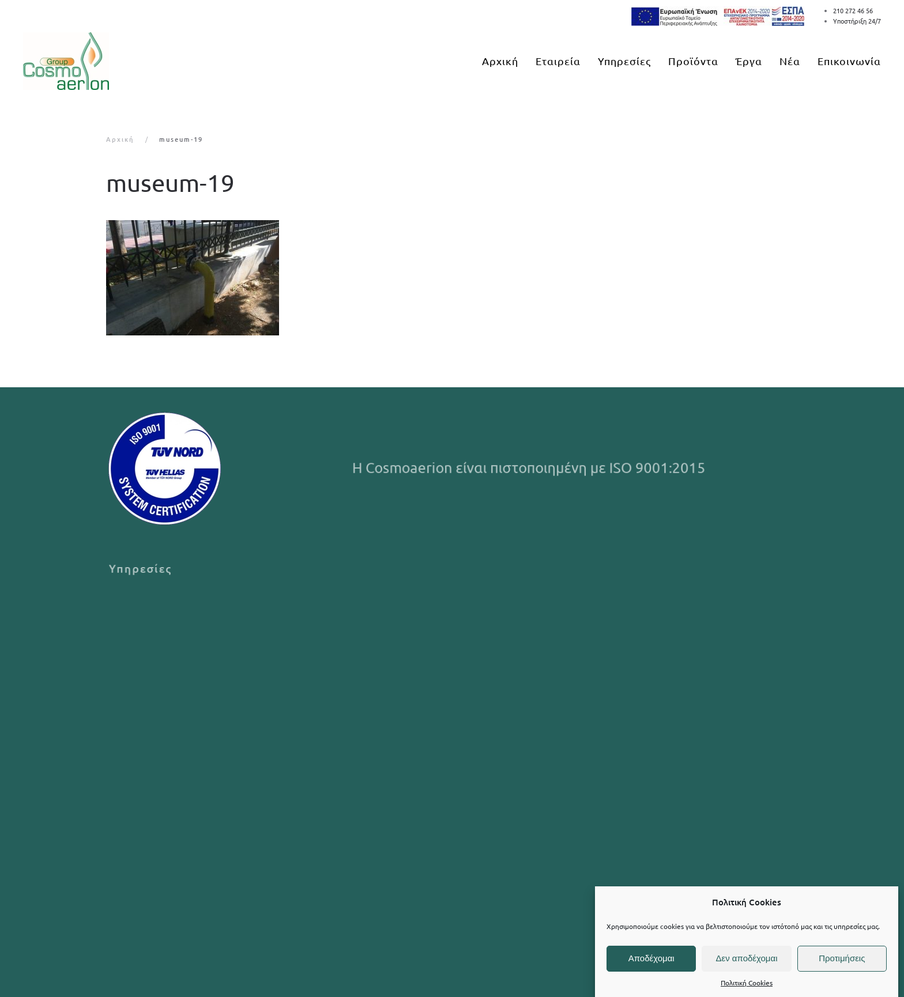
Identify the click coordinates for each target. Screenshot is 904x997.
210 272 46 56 (853, 10)
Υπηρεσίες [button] (624, 61)
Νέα (789, 61)
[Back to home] (66, 61)
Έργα (749, 61)
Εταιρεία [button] (558, 61)
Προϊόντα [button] (693, 61)
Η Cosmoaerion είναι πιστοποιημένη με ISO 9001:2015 (530, 467)
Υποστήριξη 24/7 (857, 20)
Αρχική (500, 61)
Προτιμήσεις (842, 958)
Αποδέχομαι (651, 958)
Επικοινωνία (849, 61)
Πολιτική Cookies (747, 982)
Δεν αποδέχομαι (746, 958)
